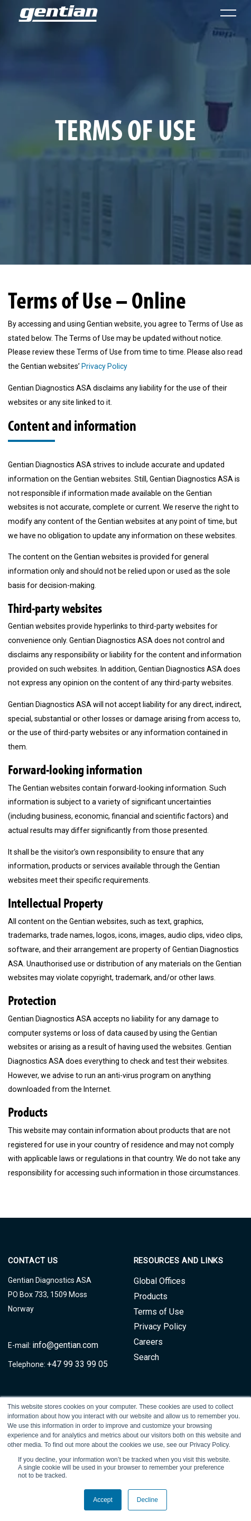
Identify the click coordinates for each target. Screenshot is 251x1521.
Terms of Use (159, 1312)
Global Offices (159, 1281)
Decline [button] (147, 1500)
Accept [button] (103, 1500)
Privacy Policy (104, 366)
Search (146, 1357)
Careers (148, 1342)
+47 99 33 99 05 (77, 1364)
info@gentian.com (65, 1345)
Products (151, 1296)
